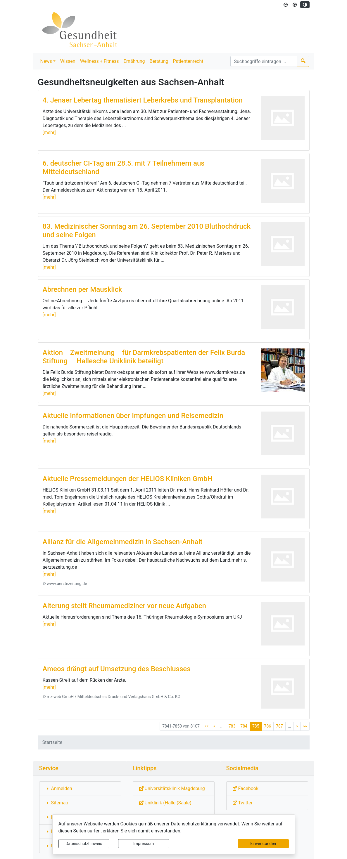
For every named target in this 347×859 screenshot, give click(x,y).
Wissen (67, 61)
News (46, 61)
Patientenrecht (188, 61)
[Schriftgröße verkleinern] (285, 4)
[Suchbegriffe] (263, 61)
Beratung (159, 61)
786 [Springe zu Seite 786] (267, 726)
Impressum (143, 843)
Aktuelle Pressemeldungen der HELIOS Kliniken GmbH (128, 479)
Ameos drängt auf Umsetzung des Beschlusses (117, 669)
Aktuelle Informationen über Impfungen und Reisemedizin (133, 416)
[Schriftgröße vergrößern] (294, 4)
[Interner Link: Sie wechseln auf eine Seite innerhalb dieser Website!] (80, 788)
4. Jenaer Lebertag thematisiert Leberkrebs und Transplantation (143, 100)
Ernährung (134, 61)
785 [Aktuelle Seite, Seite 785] (255, 726)
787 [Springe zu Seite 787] (279, 726)
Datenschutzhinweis (83, 843)
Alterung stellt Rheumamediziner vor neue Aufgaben (124, 606)
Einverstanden (263, 843)
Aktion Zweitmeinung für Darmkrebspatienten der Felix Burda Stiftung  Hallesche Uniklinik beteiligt (144, 356)
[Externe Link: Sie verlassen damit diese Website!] (173, 788)
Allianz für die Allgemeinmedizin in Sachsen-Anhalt (123, 542)
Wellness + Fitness (99, 61)
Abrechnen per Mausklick (82, 289)
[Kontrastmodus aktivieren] (305, 4)
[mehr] (49, 132)
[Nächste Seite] (297, 726)
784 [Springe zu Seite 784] (243, 726)
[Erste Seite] (206, 726)
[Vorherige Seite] (214, 726)
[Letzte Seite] (304, 726)
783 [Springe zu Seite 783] (232, 726)
